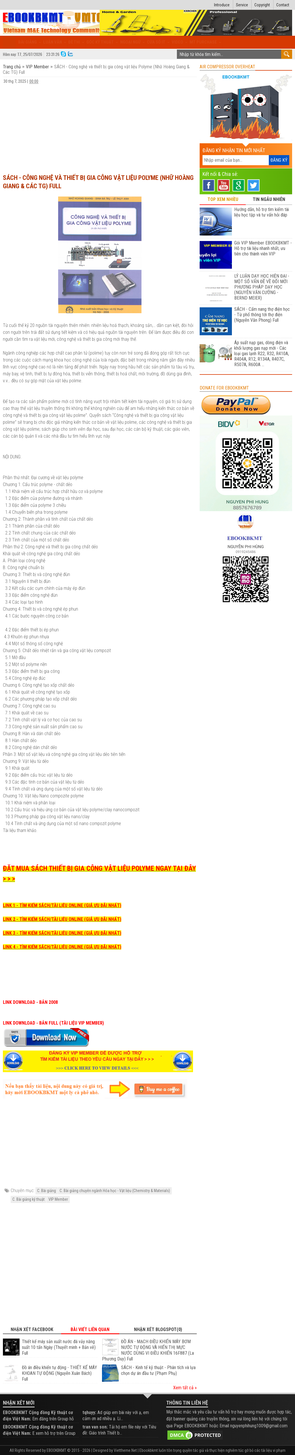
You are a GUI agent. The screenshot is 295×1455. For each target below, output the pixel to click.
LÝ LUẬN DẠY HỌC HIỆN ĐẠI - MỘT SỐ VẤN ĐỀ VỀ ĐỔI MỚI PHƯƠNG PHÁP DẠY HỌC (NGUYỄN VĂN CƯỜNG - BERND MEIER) (261, 287)
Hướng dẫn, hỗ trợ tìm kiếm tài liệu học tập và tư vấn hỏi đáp (261, 212)
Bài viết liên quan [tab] (90, 1329)
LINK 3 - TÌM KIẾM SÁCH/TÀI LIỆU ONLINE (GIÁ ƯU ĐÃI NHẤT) (62, 933)
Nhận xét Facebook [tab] (32, 1329)
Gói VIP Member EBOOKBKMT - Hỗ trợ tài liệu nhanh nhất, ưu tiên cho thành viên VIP (263, 248)
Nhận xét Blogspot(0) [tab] (158, 1329)
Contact (282, 5)
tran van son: (95, 1427)
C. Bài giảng (46, 1190)
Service (242, 5)
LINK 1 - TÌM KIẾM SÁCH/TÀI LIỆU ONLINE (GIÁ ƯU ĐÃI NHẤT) (62, 905)
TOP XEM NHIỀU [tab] (222, 199)
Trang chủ (12, 66)
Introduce (222, 5)
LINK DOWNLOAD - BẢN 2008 (30, 1002)
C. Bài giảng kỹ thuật (28, 1199)
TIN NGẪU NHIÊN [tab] (269, 199)
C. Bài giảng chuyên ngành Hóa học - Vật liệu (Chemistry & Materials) (115, 1190)
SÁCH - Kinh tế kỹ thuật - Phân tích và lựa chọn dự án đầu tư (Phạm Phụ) (158, 1370)
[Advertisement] (100, 126)
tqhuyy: (89, 1412)
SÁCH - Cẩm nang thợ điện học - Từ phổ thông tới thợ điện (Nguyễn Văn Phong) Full (262, 314)
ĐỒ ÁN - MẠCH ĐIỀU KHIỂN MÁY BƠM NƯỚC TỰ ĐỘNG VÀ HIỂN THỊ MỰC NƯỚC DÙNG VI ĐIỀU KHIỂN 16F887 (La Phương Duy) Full (148, 1350)
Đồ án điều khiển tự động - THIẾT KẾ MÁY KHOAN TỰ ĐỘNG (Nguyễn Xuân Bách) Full (59, 1373)
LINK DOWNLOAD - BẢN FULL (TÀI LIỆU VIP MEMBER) (53, 1023)
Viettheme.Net (125, 1450)
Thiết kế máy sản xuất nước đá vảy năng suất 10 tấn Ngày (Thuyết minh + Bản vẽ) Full (59, 1347)
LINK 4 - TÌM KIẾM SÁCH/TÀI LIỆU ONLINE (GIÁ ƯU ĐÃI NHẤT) (62, 947)
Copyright (262, 5)
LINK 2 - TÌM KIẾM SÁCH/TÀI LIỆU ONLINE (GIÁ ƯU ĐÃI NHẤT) (62, 919)
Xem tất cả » (185, 1387)
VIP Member (37, 66)
